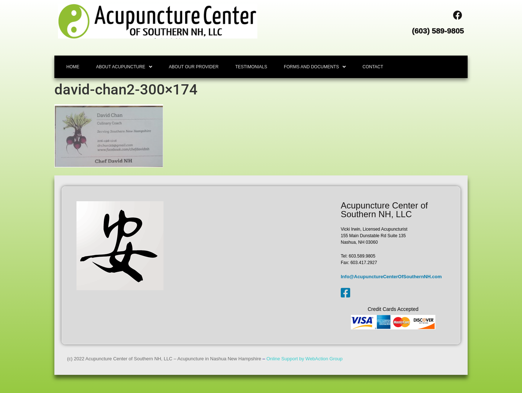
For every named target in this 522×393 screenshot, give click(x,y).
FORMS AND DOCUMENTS (315, 66)
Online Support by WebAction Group (304, 358)
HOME (72, 66)
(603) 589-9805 (438, 31)
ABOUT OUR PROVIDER (194, 66)
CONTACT (372, 66)
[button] (124, 66)
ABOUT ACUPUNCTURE (124, 66)
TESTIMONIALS (251, 66)
